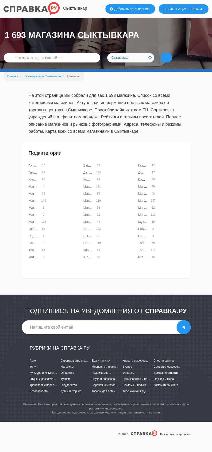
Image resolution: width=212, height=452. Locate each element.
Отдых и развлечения (44, 385)
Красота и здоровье (136, 367)
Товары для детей (103, 398)
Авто (33, 367)
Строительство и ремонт (77, 367)
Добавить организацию (130, 9)
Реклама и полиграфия (138, 392)
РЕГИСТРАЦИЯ (175, 9)
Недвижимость (101, 379)
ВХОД (196, 9)
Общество (67, 379)
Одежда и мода (164, 385)
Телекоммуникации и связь (140, 398)
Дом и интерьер (71, 398)
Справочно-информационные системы (117, 392)
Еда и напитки (101, 367)
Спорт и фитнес (164, 367)
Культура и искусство (44, 379)
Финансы (129, 379)
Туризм (65, 385)
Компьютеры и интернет (169, 392)
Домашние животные (167, 379)
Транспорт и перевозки (45, 392)
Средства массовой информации (175, 373)
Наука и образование (105, 385)
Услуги (34, 373)
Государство (69, 392)
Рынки (88, 243)
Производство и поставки (139, 385)
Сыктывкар (75, 8)
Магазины (67, 373)
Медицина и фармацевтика (110, 373)
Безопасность (39, 398)
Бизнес (127, 373)
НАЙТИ (174, 62)
